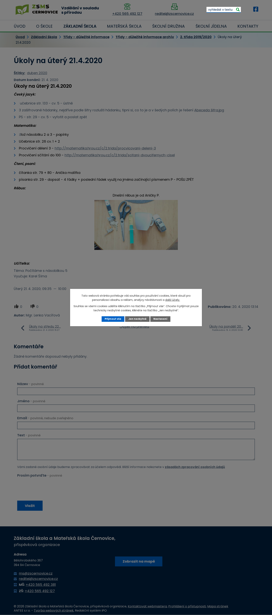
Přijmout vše (113, 318)
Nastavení (160, 318)
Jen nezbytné (137, 318)
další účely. (172, 300)
